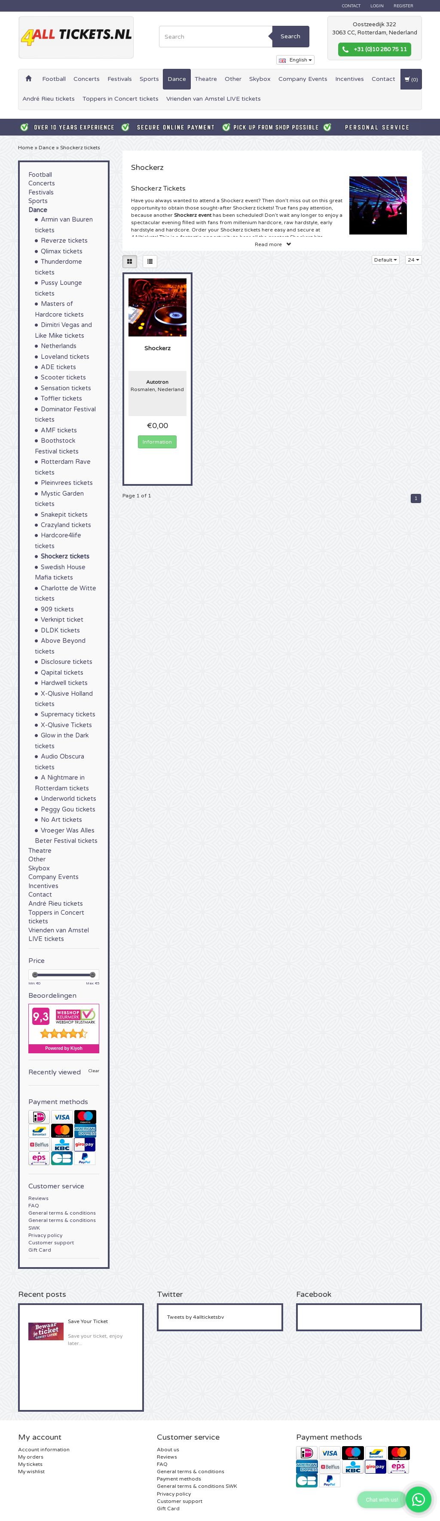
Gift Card (39, 1250)
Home (25, 148)
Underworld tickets (68, 798)
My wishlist (31, 1472)
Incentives (349, 79)
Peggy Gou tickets (68, 809)
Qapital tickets (62, 672)
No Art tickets (61, 820)
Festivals (119, 79)
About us (168, 1450)
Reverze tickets (64, 240)
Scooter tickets (63, 377)
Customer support (51, 1243)
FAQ (33, 1206)
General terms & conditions (62, 1213)
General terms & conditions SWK (197, 1486)
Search (290, 36)
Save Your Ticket (88, 1321)
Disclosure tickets (66, 662)
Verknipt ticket (62, 619)
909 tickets (57, 609)
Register (403, 6)
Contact (351, 6)
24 (413, 260)
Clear (94, 1071)
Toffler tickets (61, 398)
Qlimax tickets (61, 251)
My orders (30, 1457)
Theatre (206, 79)
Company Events (302, 79)
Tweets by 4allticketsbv (195, 1317)
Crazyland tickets (66, 525)
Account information (44, 1450)
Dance (177, 79)
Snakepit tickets (64, 514)
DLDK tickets (60, 630)
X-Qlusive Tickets (66, 725)
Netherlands (58, 346)
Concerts (86, 79)
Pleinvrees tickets (67, 483)
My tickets (30, 1464)
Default (385, 260)
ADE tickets (58, 367)
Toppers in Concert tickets (120, 98)
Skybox (260, 79)
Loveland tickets (65, 357)
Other (233, 79)
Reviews (38, 1198)
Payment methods (179, 1479)
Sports (149, 79)
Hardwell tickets (64, 683)
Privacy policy (45, 1235)
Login (377, 6)
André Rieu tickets (48, 98)
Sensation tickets (66, 388)
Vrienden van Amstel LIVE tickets (213, 98)
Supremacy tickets (68, 714)
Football (54, 79)
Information (157, 442)
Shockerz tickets (80, 148)
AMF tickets (59, 430)
